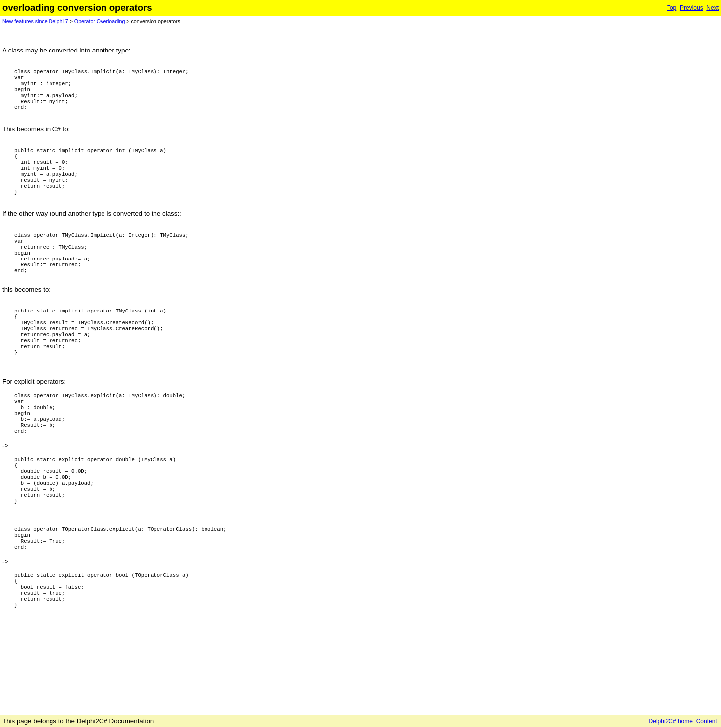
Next (712, 7)
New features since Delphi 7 (35, 21)
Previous (691, 7)
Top (671, 7)
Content (706, 721)
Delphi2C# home (671, 721)
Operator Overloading (99, 21)
